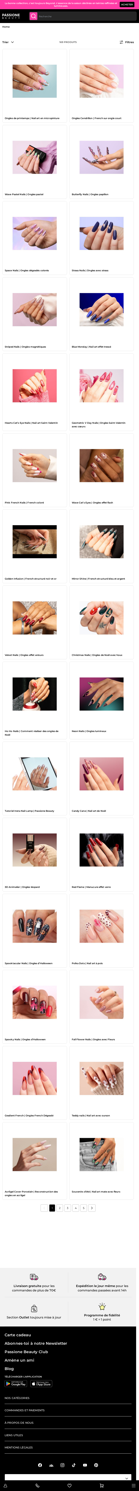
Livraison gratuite (27, 1286)
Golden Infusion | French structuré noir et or (30, 578)
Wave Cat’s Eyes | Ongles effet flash (92, 502)
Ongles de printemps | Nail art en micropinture (32, 118)
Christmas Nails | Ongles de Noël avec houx (97, 655)
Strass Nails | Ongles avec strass (90, 270)
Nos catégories (17, 1398)
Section (12, 1317)
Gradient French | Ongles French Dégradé (29, 1115)
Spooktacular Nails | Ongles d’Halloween (28, 963)
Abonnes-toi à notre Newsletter (36, 1343)
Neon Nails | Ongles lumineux (89, 731)
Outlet (23, 1317)
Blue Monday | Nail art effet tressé (91, 346)
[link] (44, 1208)
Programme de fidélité (102, 1315)
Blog (9, 1368)
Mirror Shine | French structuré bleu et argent (98, 578)
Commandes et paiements (25, 1410)
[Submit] (33, 16)
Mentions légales (19, 1447)
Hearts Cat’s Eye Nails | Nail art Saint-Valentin (31, 422)
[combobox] (83, 16)
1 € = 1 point (102, 1319)
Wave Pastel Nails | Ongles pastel (24, 194)
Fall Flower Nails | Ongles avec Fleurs (93, 1039)
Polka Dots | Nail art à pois (87, 963)
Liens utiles (14, 1435)
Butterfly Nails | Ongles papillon (90, 194)
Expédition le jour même (95, 1286)
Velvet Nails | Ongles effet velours (24, 655)
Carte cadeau (18, 1335)
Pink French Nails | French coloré (24, 502)
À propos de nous (19, 1422)
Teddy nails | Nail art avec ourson (91, 1115)
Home (6, 26)
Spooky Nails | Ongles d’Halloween (25, 1039)
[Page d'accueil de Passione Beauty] (11, 16)
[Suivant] (92, 1208)
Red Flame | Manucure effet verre (91, 887)
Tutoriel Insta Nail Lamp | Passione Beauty (29, 810)
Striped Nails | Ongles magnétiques (25, 346)
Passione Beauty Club (26, 1352)
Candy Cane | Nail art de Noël (89, 810)
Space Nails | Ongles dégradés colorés (27, 270)
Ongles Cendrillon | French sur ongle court (97, 118)
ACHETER (127, 4)
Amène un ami (19, 1360)
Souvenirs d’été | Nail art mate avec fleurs (96, 1191)
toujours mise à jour (45, 1317)
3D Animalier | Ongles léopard (22, 887)
